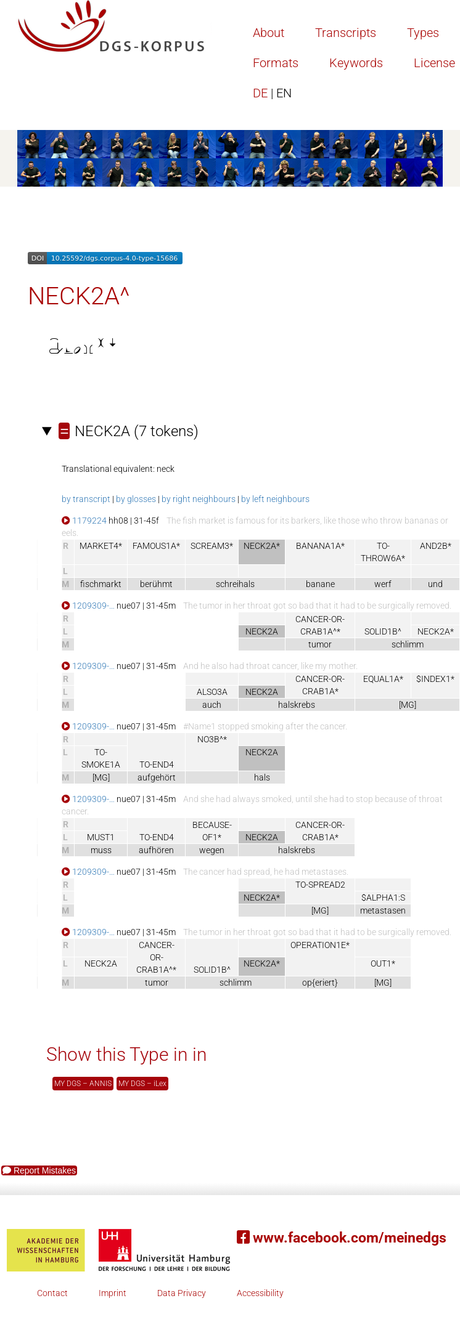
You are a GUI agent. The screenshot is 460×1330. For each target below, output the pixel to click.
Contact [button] (52, 1293)
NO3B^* (212, 739)
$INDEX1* (435, 679)
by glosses (136, 499)
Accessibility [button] (260, 1293)
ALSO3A (212, 692)
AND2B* (435, 546)
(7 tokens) (129, 431)
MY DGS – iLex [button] (142, 1083)
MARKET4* (101, 546)
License (434, 62)
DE (272, 93)
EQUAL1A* (383, 679)
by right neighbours (199, 499)
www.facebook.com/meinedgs (341, 1238)
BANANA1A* (320, 546)
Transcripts (345, 32)
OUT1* (383, 963)
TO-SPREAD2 (320, 885)
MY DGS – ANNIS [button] (83, 1083)
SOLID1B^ (382, 631)
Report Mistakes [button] (39, 1170)
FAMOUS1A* (156, 546)
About (268, 32)
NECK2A (100, 963)
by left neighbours (275, 499)
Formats (275, 62)
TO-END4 (156, 764)
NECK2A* (435, 631)
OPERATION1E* (320, 945)
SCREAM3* (212, 546)
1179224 (84, 520)
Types (423, 32)
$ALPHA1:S (383, 897)
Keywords (356, 62)
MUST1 (101, 837)
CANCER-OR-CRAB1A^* (156, 957)
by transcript (86, 499)
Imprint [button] (112, 1293)
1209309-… (88, 605)
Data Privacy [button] (181, 1293)
